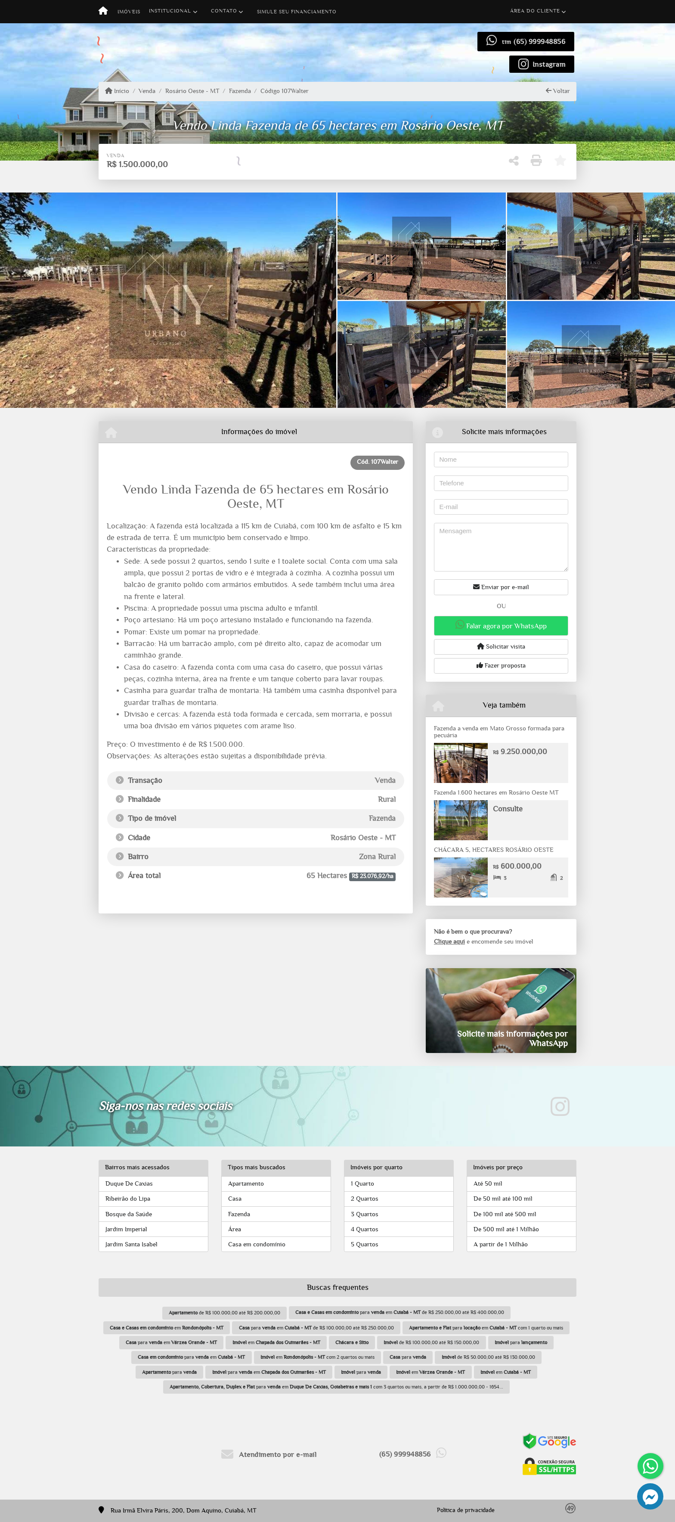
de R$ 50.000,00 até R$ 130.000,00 (488, 1357)
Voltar (558, 90)
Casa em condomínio (256, 1244)
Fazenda (240, 91)
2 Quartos (364, 1199)
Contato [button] (224, 10)
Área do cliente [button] (535, 10)
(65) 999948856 (539, 41)
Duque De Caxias (129, 1183)
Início (117, 90)
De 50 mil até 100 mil (503, 1199)
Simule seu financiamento (297, 11)
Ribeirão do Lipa (127, 1199)
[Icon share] (542, 64)
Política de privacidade (466, 1510)
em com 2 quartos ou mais (317, 1357)
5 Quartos (364, 1244)
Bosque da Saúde (128, 1214)
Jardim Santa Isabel (131, 1244)
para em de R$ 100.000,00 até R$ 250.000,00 (316, 1327)
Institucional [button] (170, 10)
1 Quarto (362, 1183)
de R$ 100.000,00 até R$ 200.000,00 (224, 1312)
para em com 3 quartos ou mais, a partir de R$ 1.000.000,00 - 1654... (336, 1386)
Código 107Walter (284, 91)
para (521, 1342)
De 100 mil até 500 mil (505, 1214)
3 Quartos (364, 1214)
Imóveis (129, 11)
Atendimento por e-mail (268, 1454)
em (166, 1327)
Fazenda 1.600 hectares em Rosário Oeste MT (496, 792)
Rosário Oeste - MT (192, 91)
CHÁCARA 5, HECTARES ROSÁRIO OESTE (494, 850)
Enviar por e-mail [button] (501, 587)
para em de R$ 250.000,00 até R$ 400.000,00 (399, 1312)
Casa (235, 1199)
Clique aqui (449, 941)
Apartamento (246, 1183)
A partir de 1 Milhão (501, 1244)
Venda (147, 91)
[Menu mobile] (103, 11)
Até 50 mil (488, 1183)
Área (234, 1229)
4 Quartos (364, 1229)
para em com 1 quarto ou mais (486, 1327)
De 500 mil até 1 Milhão (506, 1229)
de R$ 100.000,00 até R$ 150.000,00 (431, 1342)
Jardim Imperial (126, 1229)
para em (171, 1342)
